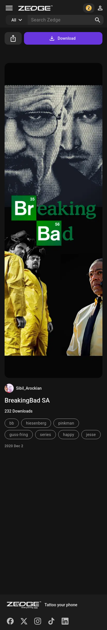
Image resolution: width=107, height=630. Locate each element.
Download (62, 38)
